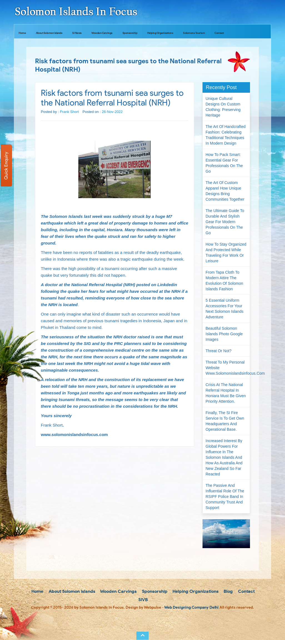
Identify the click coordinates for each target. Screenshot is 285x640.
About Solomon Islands (49, 33)
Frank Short (69, 112)
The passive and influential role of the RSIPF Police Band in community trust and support (225, 496)
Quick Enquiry (6, 166)
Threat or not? (218, 351)
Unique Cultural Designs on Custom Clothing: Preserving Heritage (223, 106)
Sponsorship (130, 33)
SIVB (142, 599)
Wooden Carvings (101, 33)
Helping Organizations (160, 33)
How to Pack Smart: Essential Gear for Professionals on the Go (224, 162)
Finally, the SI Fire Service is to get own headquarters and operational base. (225, 421)
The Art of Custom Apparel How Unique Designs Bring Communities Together (225, 190)
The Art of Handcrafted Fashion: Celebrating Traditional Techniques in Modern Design (226, 134)
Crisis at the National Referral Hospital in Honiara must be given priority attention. (226, 393)
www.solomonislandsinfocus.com (74, 434)
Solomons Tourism (194, 33)
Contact (219, 33)
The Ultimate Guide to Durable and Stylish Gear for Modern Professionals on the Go (225, 221)
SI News (77, 33)
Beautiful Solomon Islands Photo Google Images (224, 334)
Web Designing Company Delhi (191, 607)
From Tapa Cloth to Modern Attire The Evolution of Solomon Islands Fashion (224, 280)
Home (22, 33)
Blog (227, 591)
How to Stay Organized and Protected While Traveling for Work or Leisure (226, 252)
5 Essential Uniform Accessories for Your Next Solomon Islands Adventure (224, 308)
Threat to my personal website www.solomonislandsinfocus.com (228, 368)
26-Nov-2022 (112, 112)
